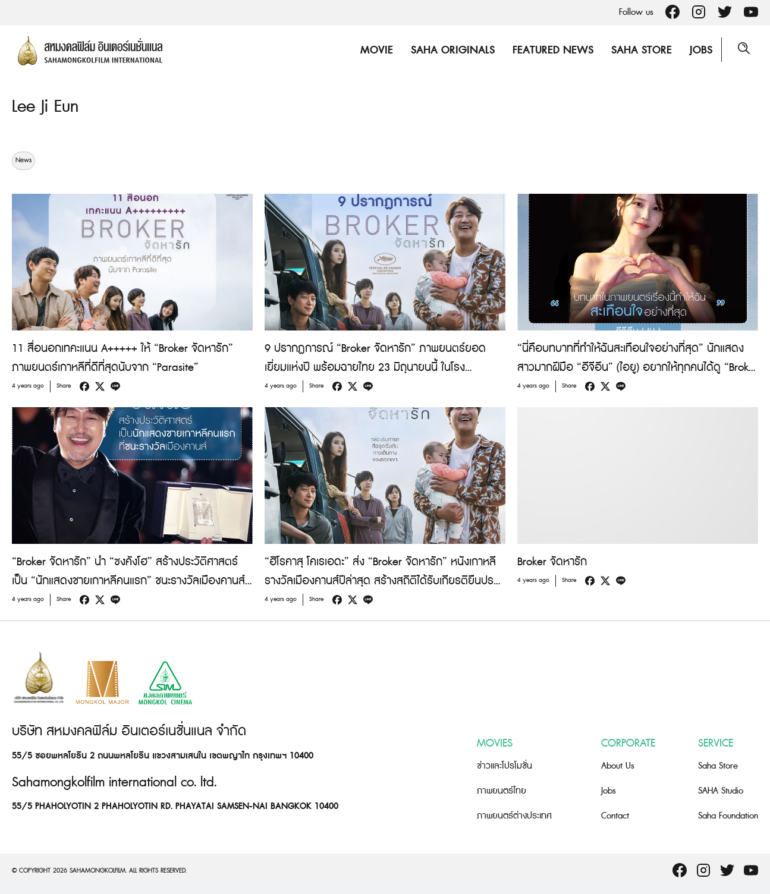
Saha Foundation (728, 816)
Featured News (551, 50)
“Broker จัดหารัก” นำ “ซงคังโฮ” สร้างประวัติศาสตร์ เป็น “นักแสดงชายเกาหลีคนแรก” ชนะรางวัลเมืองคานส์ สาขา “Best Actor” (128, 581)
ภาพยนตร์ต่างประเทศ (514, 816)
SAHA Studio (720, 791)
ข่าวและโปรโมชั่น (504, 766)
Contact (615, 816)
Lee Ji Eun (46, 106)
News (23, 160)
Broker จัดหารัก (552, 562)
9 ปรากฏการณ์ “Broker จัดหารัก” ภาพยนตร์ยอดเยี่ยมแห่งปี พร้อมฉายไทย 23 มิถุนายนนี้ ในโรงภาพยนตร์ (375, 367)
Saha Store (639, 50)
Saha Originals (451, 50)
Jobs (699, 50)
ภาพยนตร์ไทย (501, 791)
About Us (617, 766)
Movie (375, 50)
